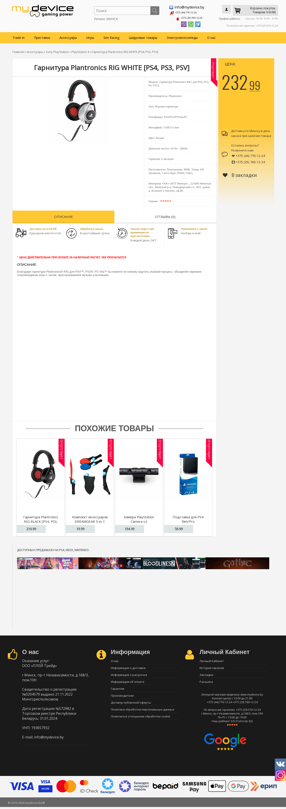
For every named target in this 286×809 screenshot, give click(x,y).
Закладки (206, 675)
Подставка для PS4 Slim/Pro (188, 517)
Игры (90, 36)
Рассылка (206, 683)
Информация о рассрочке (129, 675)
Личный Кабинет (212, 660)
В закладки (240, 173)
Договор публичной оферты (131, 706)
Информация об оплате (127, 683)
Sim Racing (111, 36)
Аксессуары (68, 36)
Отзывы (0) (165, 215)
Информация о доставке (128, 667)
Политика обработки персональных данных (142, 714)
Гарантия (117, 691)
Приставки (42, 36)
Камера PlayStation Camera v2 (139, 517)
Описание (63, 215)
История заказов (212, 667)
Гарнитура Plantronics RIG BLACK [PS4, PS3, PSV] (40, 520)
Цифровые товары (143, 36)
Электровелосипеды (182, 36)
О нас (211, 36)
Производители (122, 699)
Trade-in (19, 36)
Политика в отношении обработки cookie (140, 722)
